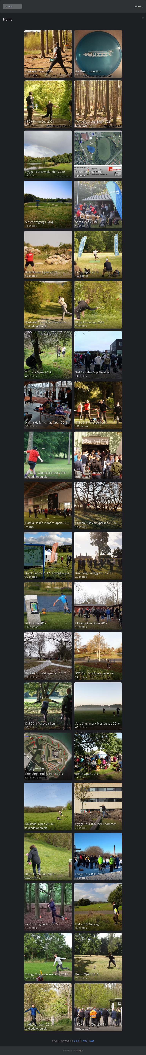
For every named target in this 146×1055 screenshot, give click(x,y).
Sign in (138, 6)
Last (91, 1040)
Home (7, 19)
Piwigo (79, 1050)
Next (84, 1040)
